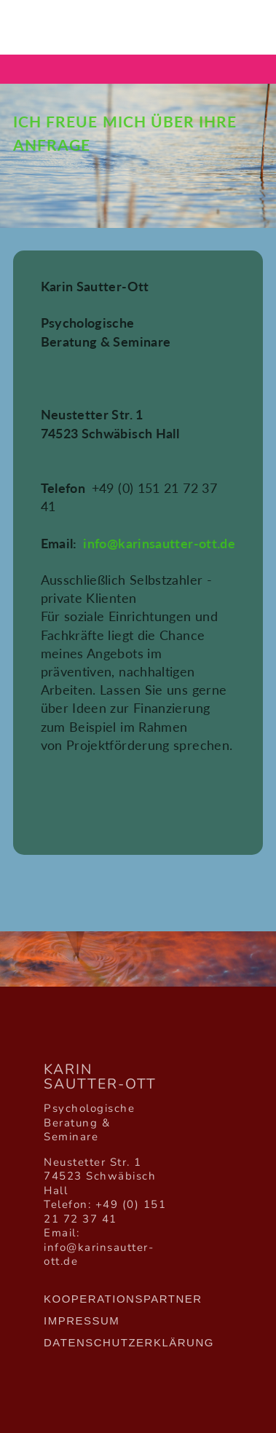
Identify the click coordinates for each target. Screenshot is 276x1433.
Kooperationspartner (123, 1298)
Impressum (81, 1320)
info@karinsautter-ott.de (159, 543)
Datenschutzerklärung (129, 1342)
